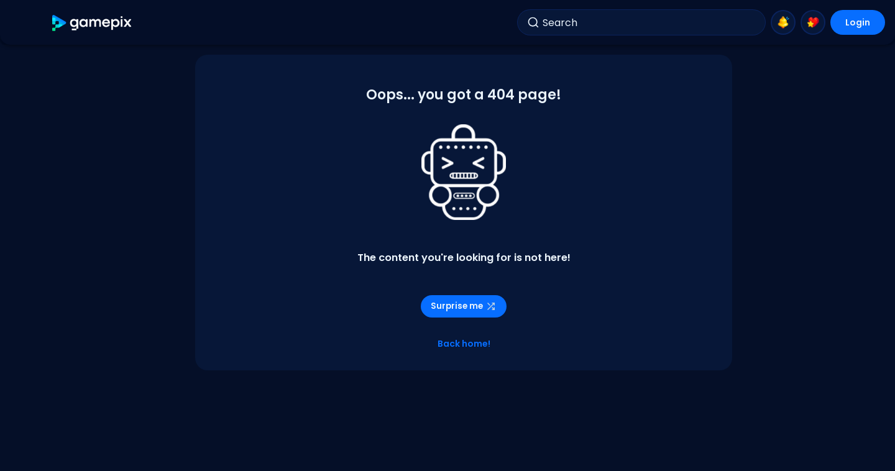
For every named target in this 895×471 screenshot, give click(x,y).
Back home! (464, 343)
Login (857, 22)
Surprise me (464, 306)
